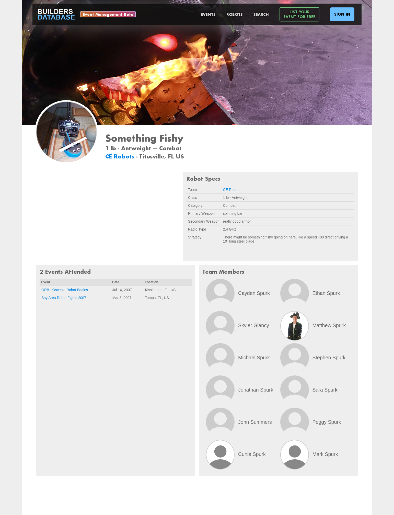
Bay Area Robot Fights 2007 (63, 298)
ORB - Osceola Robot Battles (64, 290)
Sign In (342, 14)
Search (261, 14)
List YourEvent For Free (299, 14)
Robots (234, 14)
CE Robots (120, 156)
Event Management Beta (108, 14)
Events (208, 14)
